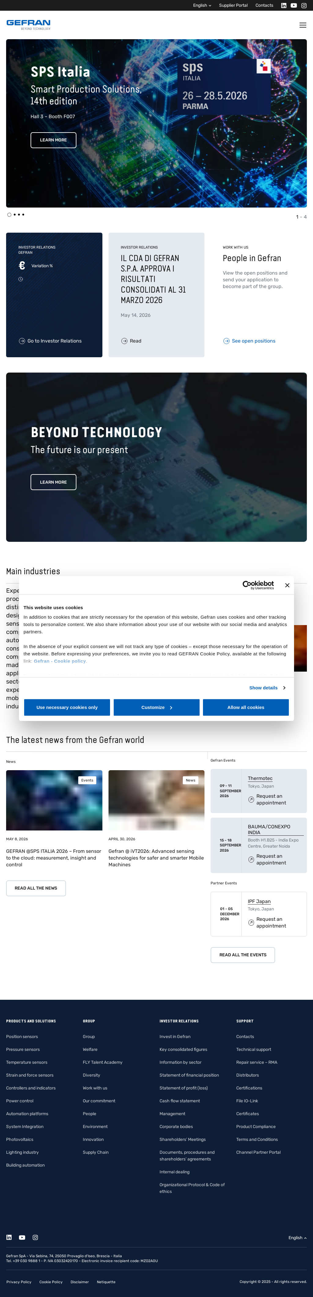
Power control (19, 1101)
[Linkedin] (282, 5)
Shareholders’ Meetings (183, 1139)
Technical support (253, 1049)
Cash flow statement (180, 1101)
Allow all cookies (245, 707)
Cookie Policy (51, 1282)
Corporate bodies (176, 1126)
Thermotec (260, 778)
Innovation (93, 1139)
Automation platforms (27, 1113)
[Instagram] (302, 5)
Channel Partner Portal (258, 1152)
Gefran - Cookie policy (60, 661)
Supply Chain (96, 1152)
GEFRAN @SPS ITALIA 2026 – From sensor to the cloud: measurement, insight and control (53, 858)
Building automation (25, 1165)
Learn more (53, 482)
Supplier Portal (233, 5)
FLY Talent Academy (103, 1062)
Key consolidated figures (183, 1049)
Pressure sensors (23, 1049)
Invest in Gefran (175, 1036)
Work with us (95, 1088)
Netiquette (106, 1282)
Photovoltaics (19, 1139)
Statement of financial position (189, 1075)
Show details (263, 687)
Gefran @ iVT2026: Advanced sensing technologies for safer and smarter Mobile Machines (156, 858)
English (200, 5)
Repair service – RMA (256, 1062)
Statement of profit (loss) (184, 1088)
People (89, 1113)
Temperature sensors (26, 1062)
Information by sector (180, 1062)
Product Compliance (256, 1126)
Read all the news (36, 888)
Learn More (53, 140)
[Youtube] (292, 5)
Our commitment (99, 1101)
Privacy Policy (18, 1282)
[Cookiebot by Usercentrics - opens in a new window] (247, 585)
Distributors (247, 1075)
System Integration (24, 1126)
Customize (157, 707)
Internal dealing (175, 1172)
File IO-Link (247, 1101)
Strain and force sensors (29, 1075)
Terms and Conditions (257, 1139)
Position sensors (22, 1036)
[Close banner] (287, 585)
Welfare (90, 1049)
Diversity (91, 1075)
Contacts (264, 5)
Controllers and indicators (31, 1088)
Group (89, 1036)
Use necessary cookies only (67, 707)
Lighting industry (22, 1152)
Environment (95, 1126)
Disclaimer (80, 1282)
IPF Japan (259, 901)
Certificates (247, 1113)
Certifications (249, 1088)
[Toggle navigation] (303, 25)
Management (172, 1113)
